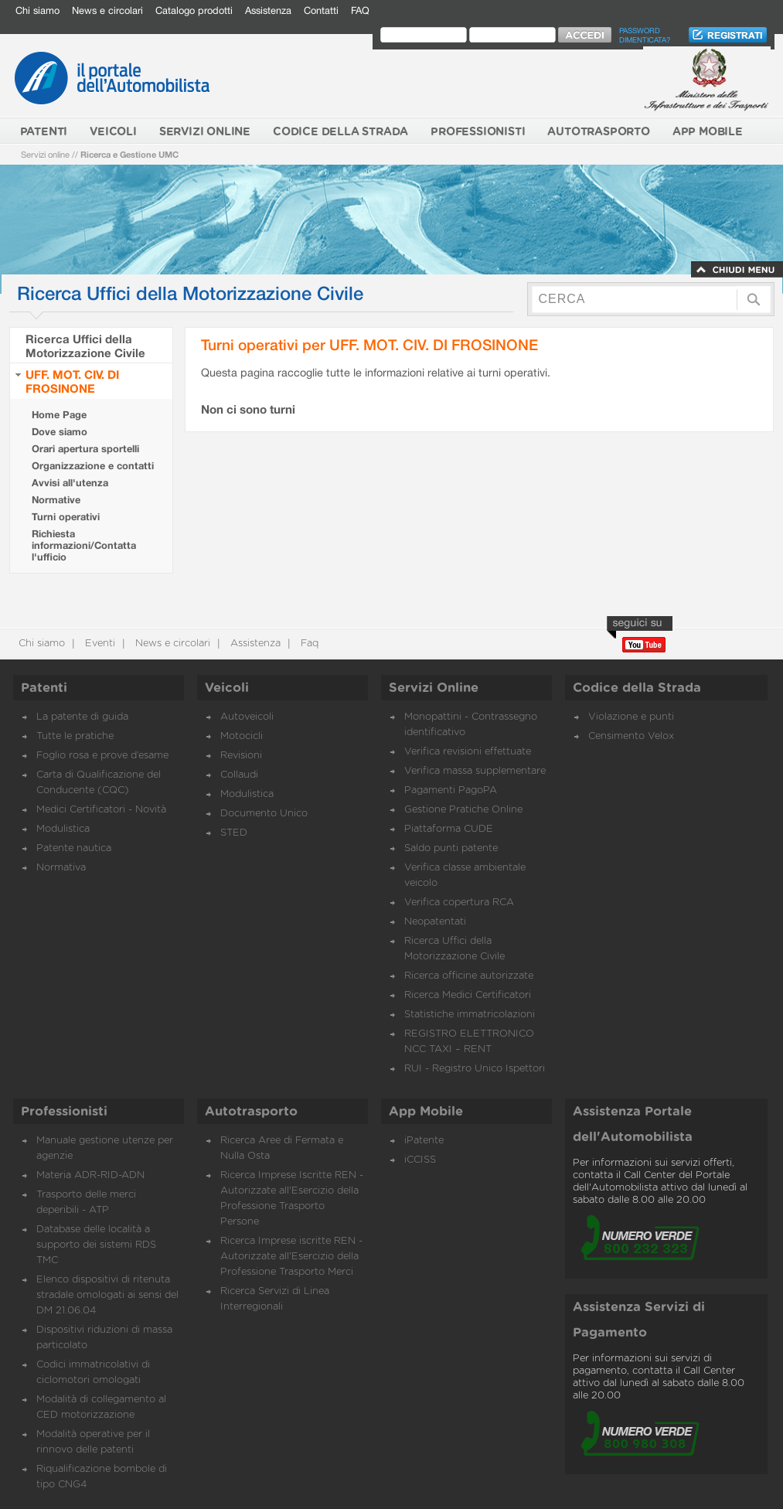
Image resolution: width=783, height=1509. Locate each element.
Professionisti (64, 1111)
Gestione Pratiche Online (463, 810)
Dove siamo (59, 432)
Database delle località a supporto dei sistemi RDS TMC (96, 1245)
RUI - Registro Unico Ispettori (474, 1069)
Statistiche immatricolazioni (469, 1015)
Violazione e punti (631, 717)
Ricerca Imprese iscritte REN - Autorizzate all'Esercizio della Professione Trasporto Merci (291, 1256)
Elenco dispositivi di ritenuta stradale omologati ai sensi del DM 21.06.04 (107, 1295)
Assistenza (268, 10)
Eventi (98, 644)
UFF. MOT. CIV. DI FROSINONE (72, 381)
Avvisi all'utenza (70, 483)
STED (233, 833)
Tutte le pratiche (75, 736)
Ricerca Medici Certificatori (467, 995)
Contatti (321, 10)
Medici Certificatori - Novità (101, 810)
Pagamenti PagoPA (450, 790)
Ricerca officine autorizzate (468, 976)
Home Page (59, 415)
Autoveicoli (247, 717)
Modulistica (63, 829)
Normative (56, 500)
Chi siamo (37, 10)
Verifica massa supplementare (475, 771)
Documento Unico (264, 814)
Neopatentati (435, 922)
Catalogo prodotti (194, 10)
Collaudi (239, 775)
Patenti (44, 688)
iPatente (424, 1141)
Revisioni (241, 756)
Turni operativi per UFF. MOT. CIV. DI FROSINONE (369, 344)
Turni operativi (66, 517)
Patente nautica (73, 848)
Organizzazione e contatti (93, 466)
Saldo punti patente (451, 848)
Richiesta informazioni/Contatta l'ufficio (84, 545)
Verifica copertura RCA (459, 903)
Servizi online (45, 154)
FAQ (360, 10)
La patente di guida (82, 717)
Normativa (61, 868)
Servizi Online (433, 688)
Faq (308, 644)
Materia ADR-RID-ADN (90, 1175)
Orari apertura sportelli (85, 449)
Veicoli (227, 688)
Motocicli (241, 736)
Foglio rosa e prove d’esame (102, 756)
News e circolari (107, 10)
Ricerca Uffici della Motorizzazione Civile (85, 345)
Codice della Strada (637, 688)
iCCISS (420, 1160)
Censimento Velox (631, 736)
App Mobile (426, 1111)
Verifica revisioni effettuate (467, 752)
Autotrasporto (251, 1111)
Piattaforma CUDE (448, 829)
